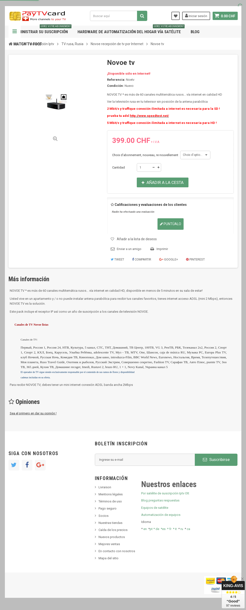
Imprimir (162, 249)
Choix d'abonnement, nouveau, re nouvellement (145, 155)
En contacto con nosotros (116, 551)
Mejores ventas (109, 544)
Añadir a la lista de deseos (137, 239)
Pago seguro (107, 508)
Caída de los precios (113, 530)
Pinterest (195, 259)
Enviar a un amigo (129, 249)
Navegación (15, 32)
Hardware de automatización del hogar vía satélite (131, 30)
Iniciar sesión (196, 15)
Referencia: (116, 79)
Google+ (168, 259)
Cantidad (118, 167)
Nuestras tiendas (110, 523)
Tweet (117, 259)
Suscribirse (216, 459)
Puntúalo (170, 224)
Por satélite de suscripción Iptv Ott (165, 493)
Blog (195, 31)
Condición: (115, 86)
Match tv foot (27, 43)
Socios (103, 516)
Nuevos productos (111, 537)
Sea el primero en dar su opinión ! (33, 413)
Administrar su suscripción (42, 30)
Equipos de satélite (154, 508)
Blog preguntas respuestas (160, 500)
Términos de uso (110, 501)
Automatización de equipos (160, 515)
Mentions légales (110, 494)
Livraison (104, 487)
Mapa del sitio (108, 558)
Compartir (141, 259)
